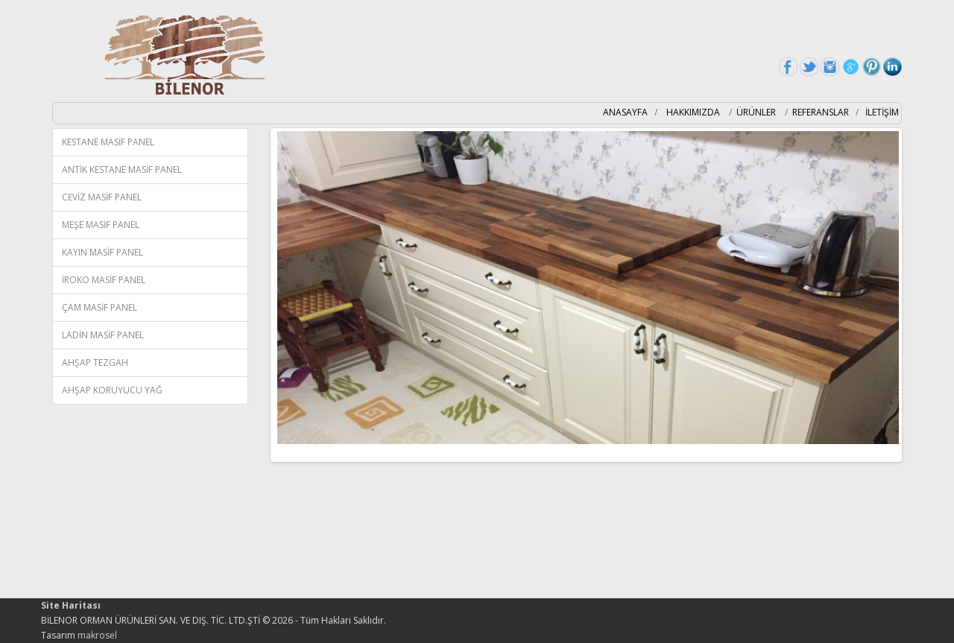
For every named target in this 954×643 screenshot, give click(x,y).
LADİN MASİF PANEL (103, 335)
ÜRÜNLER (756, 112)
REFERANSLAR (820, 112)
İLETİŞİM (882, 112)
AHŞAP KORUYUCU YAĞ (112, 390)
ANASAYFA (625, 112)
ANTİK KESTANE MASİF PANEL (122, 169)
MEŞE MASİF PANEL (100, 224)
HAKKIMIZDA (694, 112)
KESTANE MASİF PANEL (108, 142)
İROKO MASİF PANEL (103, 279)
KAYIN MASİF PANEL (102, 252)
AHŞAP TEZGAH (95, 362)
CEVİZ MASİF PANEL (102, 197)
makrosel (97, 635)
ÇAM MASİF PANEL (99, 307)
